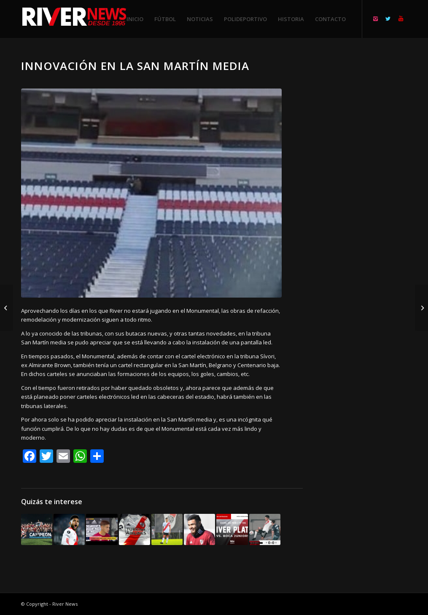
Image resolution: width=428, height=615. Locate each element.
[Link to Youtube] (400, 18)
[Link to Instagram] (375, 18)
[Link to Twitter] (388, 18)
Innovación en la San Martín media (135, 65)
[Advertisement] (365, 185)
